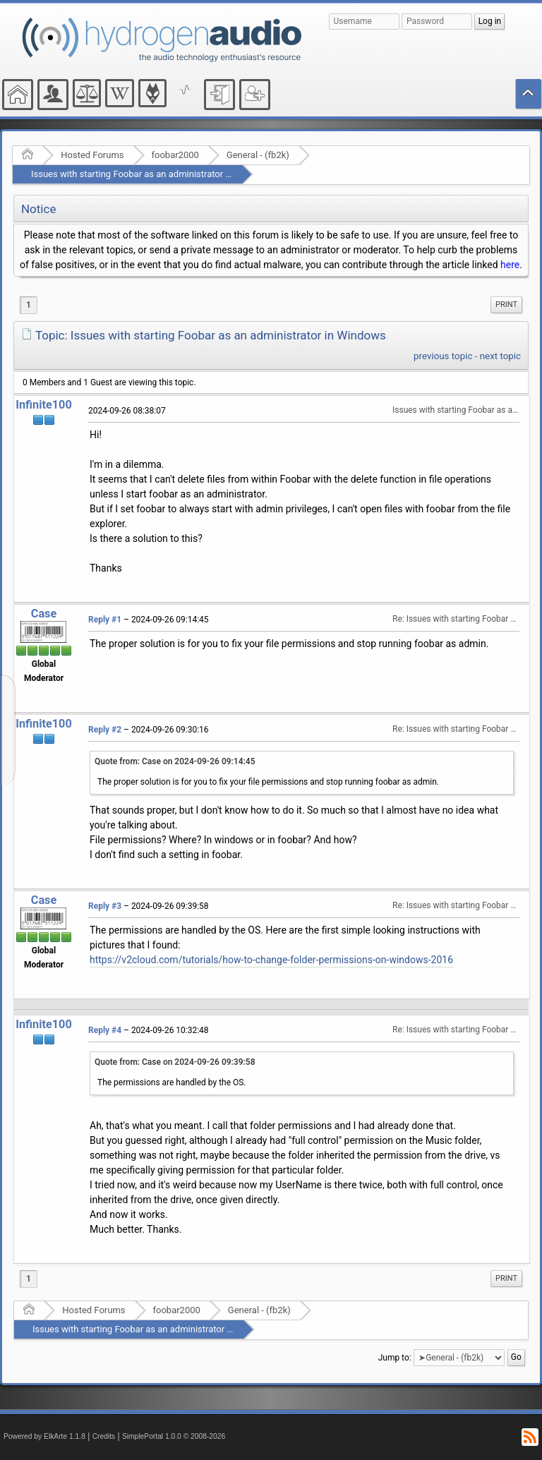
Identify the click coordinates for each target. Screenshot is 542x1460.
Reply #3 (104, 906)
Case (44, 613)
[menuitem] (506, 304)
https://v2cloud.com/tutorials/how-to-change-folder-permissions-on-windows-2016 (271, 959)
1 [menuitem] (28, 305)
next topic (500, 356)
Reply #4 (104, 1030)
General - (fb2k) (258, 155)
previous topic (443, 356)
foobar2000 (175, 155)
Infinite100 (44, 404)
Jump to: (394, 1358)
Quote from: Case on (175, 761)
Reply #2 (104, 730)
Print (506, 304)
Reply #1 (104, 620)
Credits (104, 1436)
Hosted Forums (92, 155)
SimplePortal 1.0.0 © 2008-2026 (173, 1436)
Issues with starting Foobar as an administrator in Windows (151, 174)
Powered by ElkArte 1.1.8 (44, 1436)
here (509, 264)
